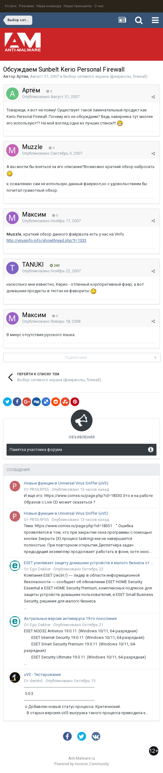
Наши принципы (78, 6)
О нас (99, 6)
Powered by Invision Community (81, 764)
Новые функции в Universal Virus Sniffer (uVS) (66, 483)
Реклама (26, 6)
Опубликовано (50, 96)
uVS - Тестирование (42, 674)
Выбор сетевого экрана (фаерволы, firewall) (105, 76)
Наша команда (48, 6)
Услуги (10, 6)
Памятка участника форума (36, 449)
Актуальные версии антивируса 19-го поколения (70, 618)
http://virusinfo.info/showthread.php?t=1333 (46, 240)
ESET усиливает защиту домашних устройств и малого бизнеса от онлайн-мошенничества (89, 562)
